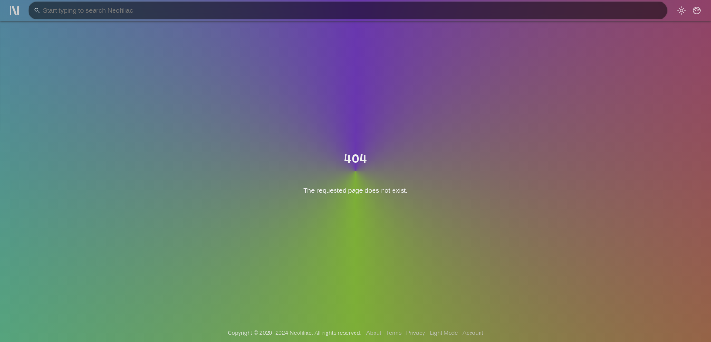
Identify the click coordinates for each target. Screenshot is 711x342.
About (373, 333)
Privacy (415, 333)
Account (473, 333)
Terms (394, 333)
